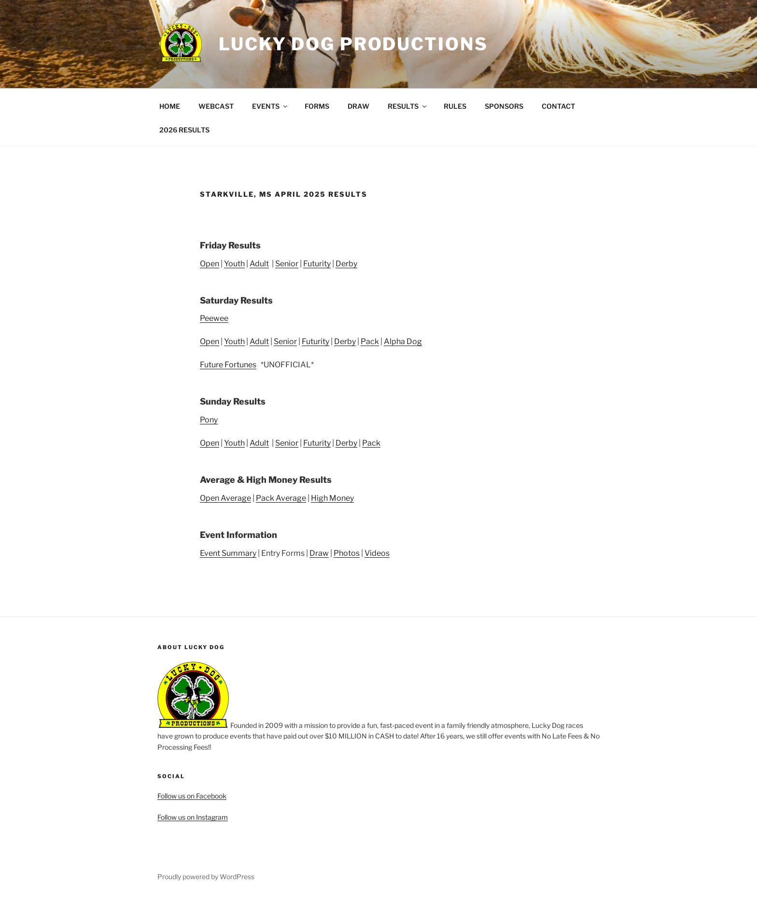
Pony (209, 419)
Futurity (317, 263)
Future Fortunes (228, 364)
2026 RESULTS (184, 130)
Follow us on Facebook (191, 796)
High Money (332, 498)
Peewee (214, 318)
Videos (377, 553)
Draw (319, 553)
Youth (234, 263)
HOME (169, 106)
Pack (370, 341)
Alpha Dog (403, 341)
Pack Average (281, 498)
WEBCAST (216, 106)
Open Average (225, 498)
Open (209, 263)
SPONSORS (504, 106)
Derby (346, 263)
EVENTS (270, 106)
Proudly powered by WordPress (205, 876)
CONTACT (558, 106)
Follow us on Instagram (192, 817)
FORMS (317, 106)
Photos (347, 553)
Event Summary (228, 553)
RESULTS (408, 106)
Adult (259, 263)
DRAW (358, 106)
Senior (286, 263)
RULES (455, 106)
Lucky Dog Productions (353, 44)
